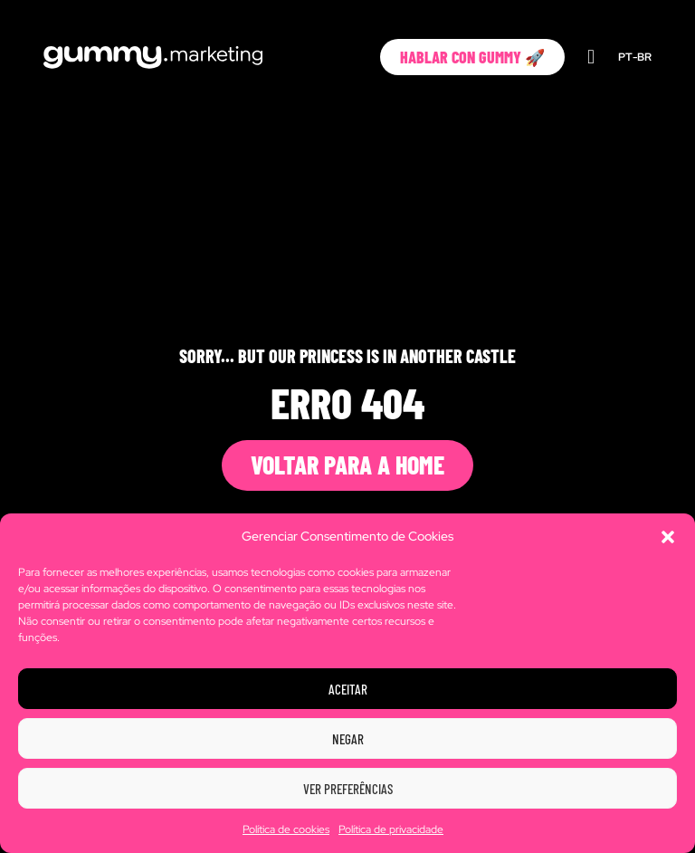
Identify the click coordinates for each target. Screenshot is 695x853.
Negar (348, 739)
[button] (668, 537)
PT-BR (635, 57)
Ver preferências (348, 789)
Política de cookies (286, 829)
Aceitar (347, 689)
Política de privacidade (390, 829)
